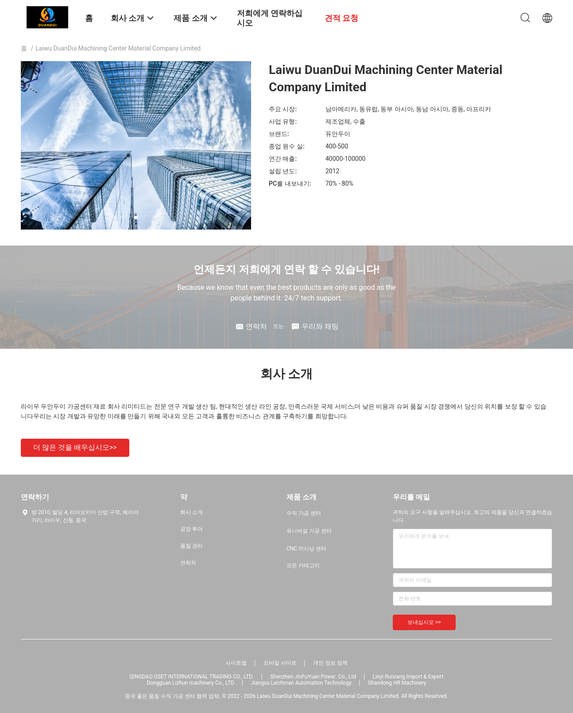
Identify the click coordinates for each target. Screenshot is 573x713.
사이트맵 (236, 663)
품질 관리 (191, 546)
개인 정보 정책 (330, 663)
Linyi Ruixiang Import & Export (407, 677)
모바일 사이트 (280, 663)
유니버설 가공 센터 (309, 531)
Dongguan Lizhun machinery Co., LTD (190, 683)
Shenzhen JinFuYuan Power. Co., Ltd (313, 677)
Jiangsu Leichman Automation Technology (301, 683)
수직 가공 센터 (303, 513)
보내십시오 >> (424, 622)
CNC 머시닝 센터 (306, 548)
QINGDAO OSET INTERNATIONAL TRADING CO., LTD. (192, 677)
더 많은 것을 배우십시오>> (75, 447)
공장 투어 (191, 529)
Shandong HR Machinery (397, 683)
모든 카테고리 (303, 565)
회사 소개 (191, 512)
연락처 (188, 563)
